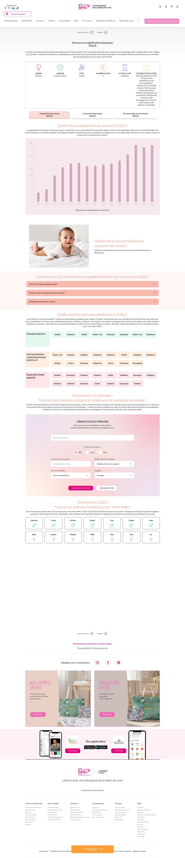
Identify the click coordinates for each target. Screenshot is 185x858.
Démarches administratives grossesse (80, 817)
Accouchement (98, 804)
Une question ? (44, 851)
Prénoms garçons (100, 648)
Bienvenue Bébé (97, 812)
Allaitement (140, 819)
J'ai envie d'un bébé (53, 807)
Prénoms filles (83, 648)
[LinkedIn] (13, 8)
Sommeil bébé (141, 817)
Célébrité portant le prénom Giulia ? (42, 301)
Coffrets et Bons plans (34, 804)
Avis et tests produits (31, 814)
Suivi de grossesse (75, 807)
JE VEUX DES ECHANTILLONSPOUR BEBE (92, 849)
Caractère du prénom (92, 114)
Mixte (105, 452)
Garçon (92, 452)
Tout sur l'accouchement (99, 817)
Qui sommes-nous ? (126, 21)
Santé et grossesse (75, 810)
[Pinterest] (119, 663)
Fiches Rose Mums (30, 817)
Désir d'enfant (53, 804)
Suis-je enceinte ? (52, 812)
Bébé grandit (140, 831)
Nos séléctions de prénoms (122, 810)
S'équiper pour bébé (142, 829)
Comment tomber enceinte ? (55, 810)
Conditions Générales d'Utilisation (61, 851)
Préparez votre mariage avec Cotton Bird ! (162, 21)
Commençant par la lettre (60, 459)
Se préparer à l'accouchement (100, 810)
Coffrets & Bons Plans (17, 14)
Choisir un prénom (120, 807)
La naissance (96, 807)
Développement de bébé (143, 810)
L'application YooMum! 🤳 (105, 21)
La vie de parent (141, 834)
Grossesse (74, 804)
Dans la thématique (58, 471)
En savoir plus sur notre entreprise (92, 790)
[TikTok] (18, 8)
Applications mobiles (139, 851)
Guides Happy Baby (30, 819)
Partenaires (127, 851)
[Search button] (160, 7)
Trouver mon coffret (30, 810)
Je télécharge (72, 751)
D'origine (97, 471)
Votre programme (11, 21)
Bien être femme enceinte (76, 812)
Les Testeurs (87, 21)
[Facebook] (5, 8)
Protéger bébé (141, 827)
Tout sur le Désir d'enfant (54, 819)
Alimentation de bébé (143, 822)
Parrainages (28, 824)
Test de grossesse (52, 814)
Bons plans (28, 812)
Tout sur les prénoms (120, 812)
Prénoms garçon (119, 819)
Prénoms (118, 804)
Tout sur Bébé (140, 836)
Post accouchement (97, 814)
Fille (80, 452)
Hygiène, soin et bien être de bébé (146, 814)
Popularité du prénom (49, 114)
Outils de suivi (29, 822)
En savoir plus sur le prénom (135, 114)
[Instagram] (9, 8)
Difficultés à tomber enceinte (55, 817)
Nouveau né (140, 807)
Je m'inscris (38, 714)
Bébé (139, 804)
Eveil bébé (140, 824)
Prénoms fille (118, 817)
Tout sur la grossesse (75, 819)
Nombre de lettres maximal (104, 459)
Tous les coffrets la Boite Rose (33, 807)
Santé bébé (140, 812)
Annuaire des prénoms (120, 814)
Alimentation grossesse (76, 814)
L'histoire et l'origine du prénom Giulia (43, 284)
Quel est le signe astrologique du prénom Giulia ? (47, 293)
